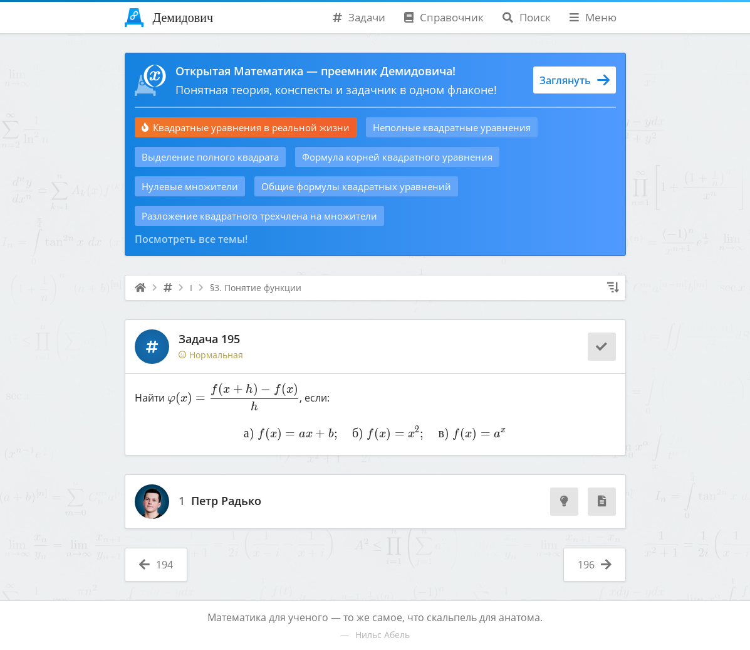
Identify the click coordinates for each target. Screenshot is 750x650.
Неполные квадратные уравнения (452, 127)
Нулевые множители (190, 186)
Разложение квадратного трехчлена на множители (259, 216)
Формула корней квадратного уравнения (397, 157)
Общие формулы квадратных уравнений (356, 186)
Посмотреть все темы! (191, 239)
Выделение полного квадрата (210, 157)
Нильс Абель (382, 635)
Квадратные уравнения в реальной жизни (246, 127)
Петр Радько (226, 501)
